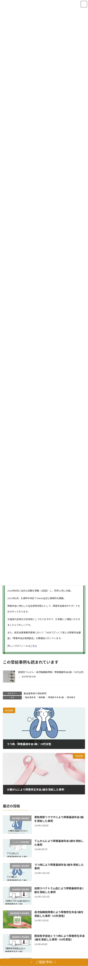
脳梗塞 (42, 697)
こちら (33, 645)
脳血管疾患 (30, 697)
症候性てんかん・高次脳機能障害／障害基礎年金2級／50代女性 (50, 672)
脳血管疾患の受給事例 (35, 693)
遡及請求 (71, 697)
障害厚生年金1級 (56, 697)
